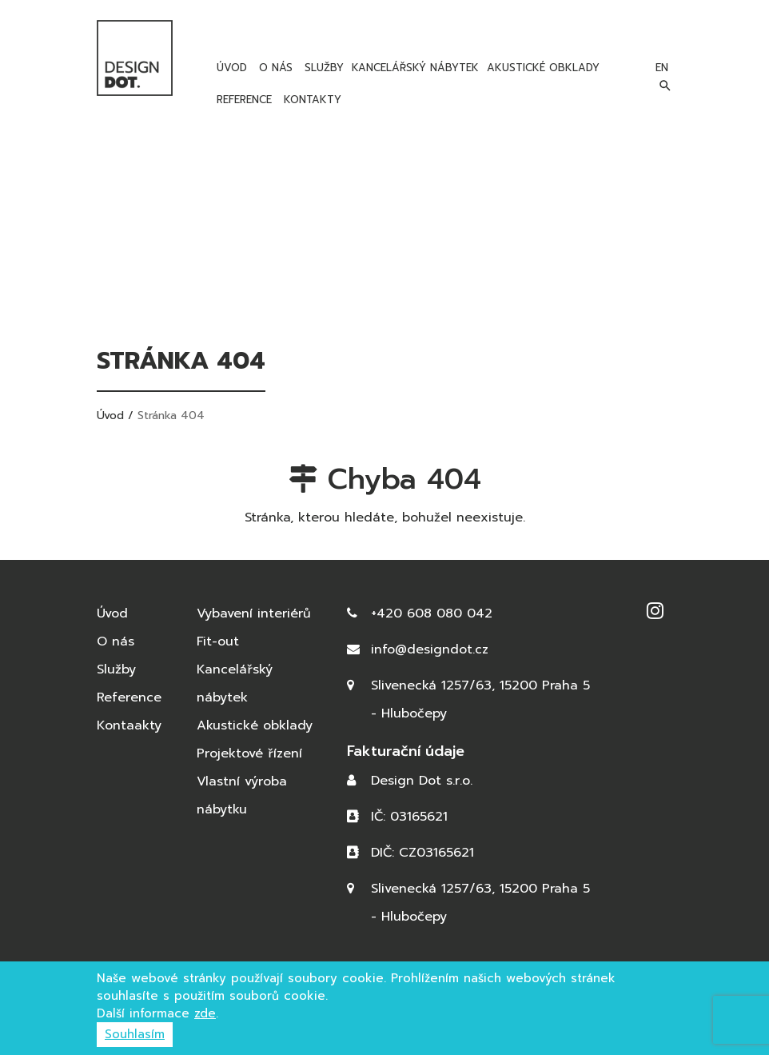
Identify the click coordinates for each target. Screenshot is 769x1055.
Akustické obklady (543, 67)
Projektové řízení (249, 753)
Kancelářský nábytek (415, 67)
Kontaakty (129, 725)
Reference (242, 99)
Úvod (230, 67)
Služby (322, 67)
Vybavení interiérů (254, 613)
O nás (274, 67)
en (661, 67)
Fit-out (218, 641)
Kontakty (310, 99)
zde (205, 1013)
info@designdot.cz (429, 649)
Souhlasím (135, 1034)
